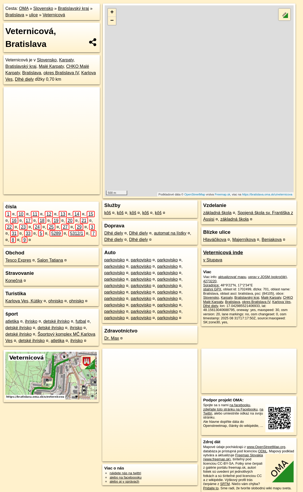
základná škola (217, 212)
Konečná (13, 280)
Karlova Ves (281, 302)
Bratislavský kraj (73, 8)
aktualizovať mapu (232, 277)
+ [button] (112, 13)
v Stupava (212, 260)
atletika (12, 321)
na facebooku (239, 405)
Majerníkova (243, 239)
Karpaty (66, 60)
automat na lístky (170, 233)
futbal (81, 321)
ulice (33, 15)
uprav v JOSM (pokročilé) (267, 277)
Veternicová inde (223, 252)
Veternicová (54, 15)
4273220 (210, 281)
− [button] (112, 21)
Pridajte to (211, 488)
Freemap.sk (222, 194)
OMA (24, 8)
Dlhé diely (24, 79)
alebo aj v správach (124, 481)
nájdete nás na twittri (125, 473)
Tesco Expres (18, 260)
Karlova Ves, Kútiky (23, 301)
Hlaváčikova (214, 239)
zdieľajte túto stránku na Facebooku (230, 409)
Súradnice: (211, 285)
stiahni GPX (212, 289)
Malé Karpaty (51, 66)
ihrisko (31, 321)
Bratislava (14, 15)
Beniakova (272, 239)
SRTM (225, 484)
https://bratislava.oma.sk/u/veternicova (267, 194)
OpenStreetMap (194, 194)
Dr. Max (111, 338)
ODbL (262, 451)
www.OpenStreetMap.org (266, 447)
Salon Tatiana (50, 260)
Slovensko (43, 8)
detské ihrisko (56, 321)
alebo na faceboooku (125, 477)
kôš (107, 212)
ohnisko (55, 301)
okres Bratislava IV (61, 73)
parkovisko (114, 260)
